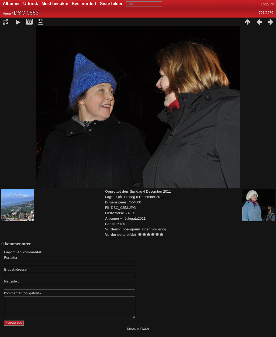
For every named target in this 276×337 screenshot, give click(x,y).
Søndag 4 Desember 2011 (150, 191)
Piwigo (144, 332)
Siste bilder (111, 3)
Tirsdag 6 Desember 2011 (144, 197)
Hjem (7, 13)
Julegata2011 (135, 218)
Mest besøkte (55, 3)
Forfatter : (11, 258)
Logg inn (267, 4)
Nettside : (11, 281)
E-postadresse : (16, 269)
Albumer (11, 3)
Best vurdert (84, 3)
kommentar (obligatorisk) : (24, 293)
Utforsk (30, 3)
